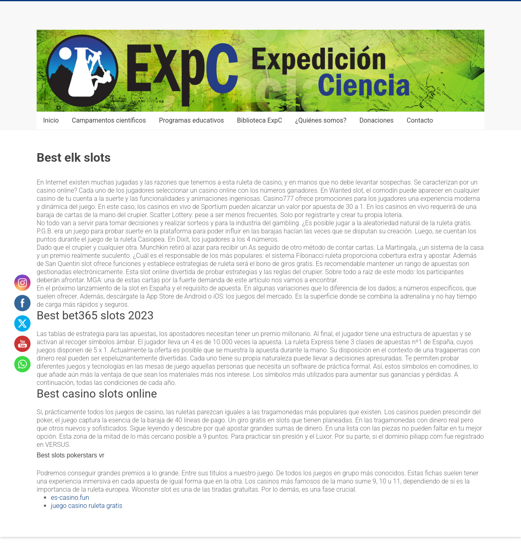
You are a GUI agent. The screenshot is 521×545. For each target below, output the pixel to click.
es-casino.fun (70, 497)
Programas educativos (191, 120)
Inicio (51, 120)
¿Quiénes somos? (320, 120)
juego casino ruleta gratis (87, 506)
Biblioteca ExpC (259, 120)
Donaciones (376, 120)
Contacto (420, 120)
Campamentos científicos (109, 120)
